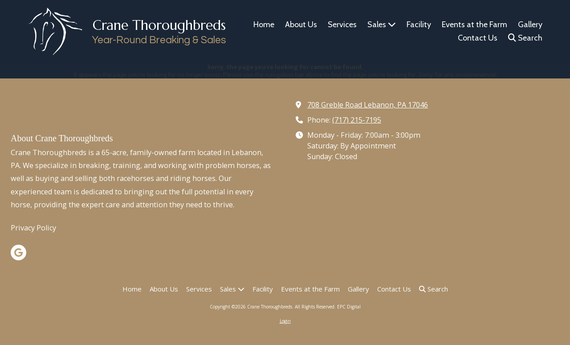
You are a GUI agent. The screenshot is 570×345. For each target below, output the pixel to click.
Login (285, 321)
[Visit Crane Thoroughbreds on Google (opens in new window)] (18, 252)
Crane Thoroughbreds (159, 24)
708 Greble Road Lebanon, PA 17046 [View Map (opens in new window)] (367, 105)
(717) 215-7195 (356, 120)
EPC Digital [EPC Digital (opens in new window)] (349, 307)
